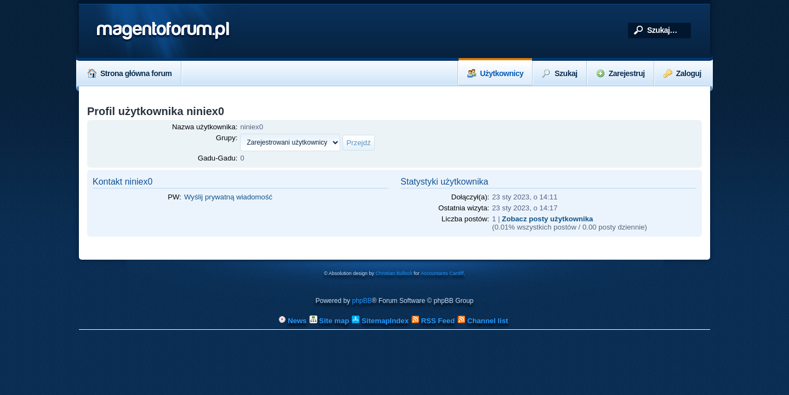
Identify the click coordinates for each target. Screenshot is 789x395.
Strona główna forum (130, 73)
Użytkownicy (495, 73)
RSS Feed (433, 321)
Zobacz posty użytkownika (547, 219)
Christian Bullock (393, 273)
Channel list (483, 321)
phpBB (361, 301)
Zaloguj (682, 73)
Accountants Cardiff (442, 273)
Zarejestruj (620, 73)
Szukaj (559, 73)
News (292, 321)
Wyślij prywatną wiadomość (228, 197)
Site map (330, 321)
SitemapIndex (380, 321)
